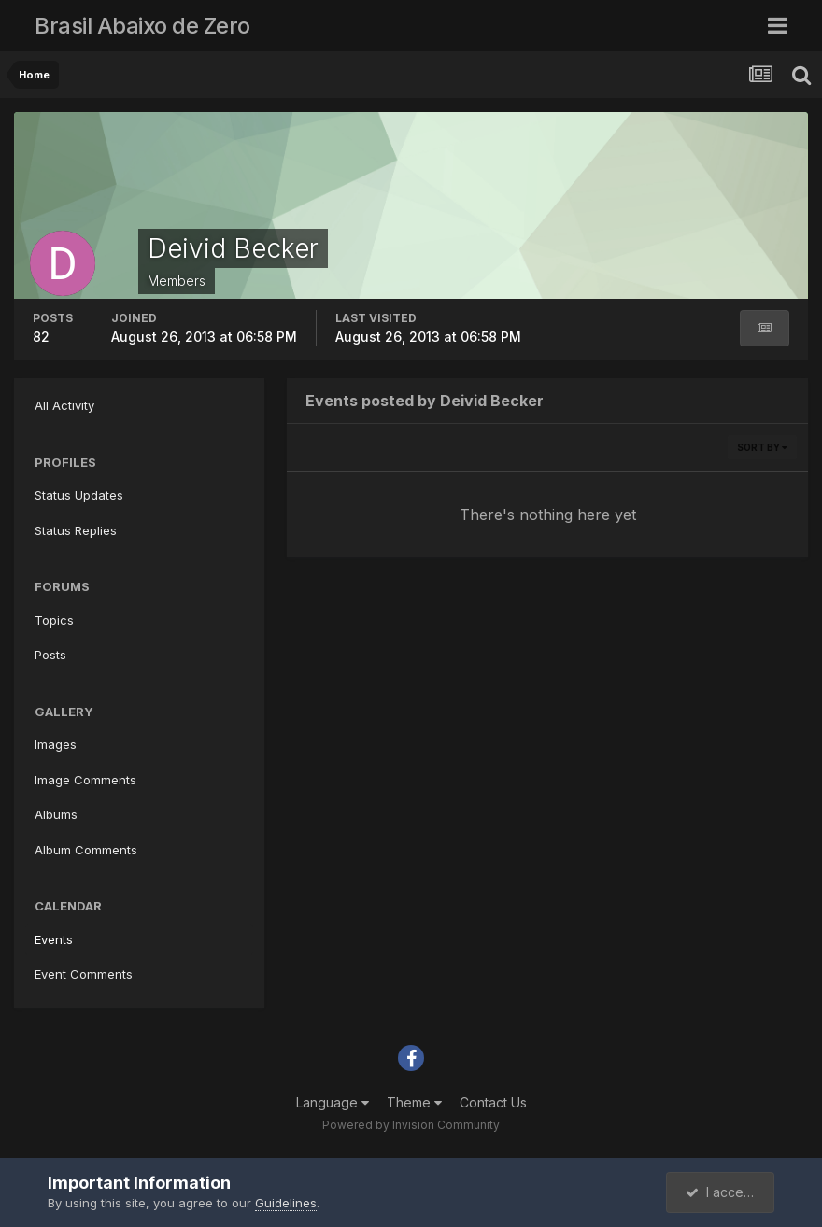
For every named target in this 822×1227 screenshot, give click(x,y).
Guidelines (286, 1202)
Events (54, 939)
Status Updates (79, 494)
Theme (414, 1102)
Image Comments (85, 779)
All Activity (64, 405)
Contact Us (493, 1102)
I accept (721, 1192)
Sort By (762, 447)
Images (56, 744)
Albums (56, 814)
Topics (54, 620)
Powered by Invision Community (411, 1125)
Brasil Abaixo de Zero (142, 25)
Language (332, 1102)
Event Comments (84, 973)
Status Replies (76, 530)
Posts (50, 654)
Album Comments (86, 849)
